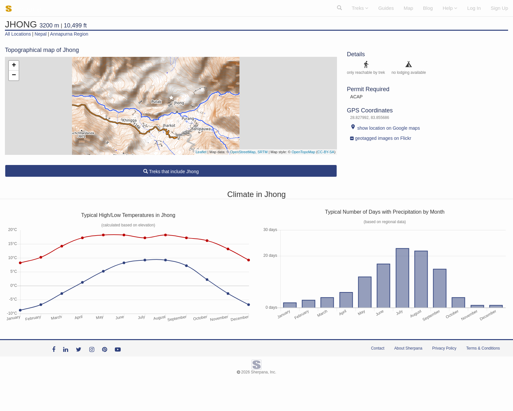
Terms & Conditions (483, 348)
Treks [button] (360, 8)
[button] (339, 8)
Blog (428, 8)
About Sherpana (408, 348)
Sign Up (499, 8)
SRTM (262, 152)
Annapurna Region (69, 34)
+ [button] (14, 66)
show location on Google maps (385, 128)
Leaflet (201, 152)
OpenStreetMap (243, 152)
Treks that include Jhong (171, 171)
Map (408, 8)
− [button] (14, 75)
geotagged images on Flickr (380, 137)
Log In (474, 8)
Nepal (41, 34)
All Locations (18, 34)
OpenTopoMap (303, 152)
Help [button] (450, 8)
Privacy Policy (444, 348)
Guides (386, 8)
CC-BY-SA (325, 152)
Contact (377, 348)
